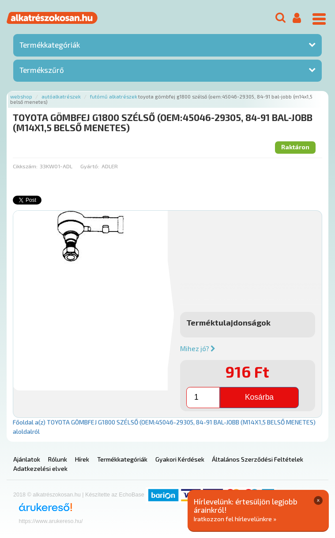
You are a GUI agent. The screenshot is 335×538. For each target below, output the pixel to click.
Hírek (82, 459)
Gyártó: (89, 166)
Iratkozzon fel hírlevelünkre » (235, 519)
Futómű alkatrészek (113, 96)
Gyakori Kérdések (179, 459)
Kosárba (259, 397)
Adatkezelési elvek (40, 468)
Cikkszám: (25, 166)
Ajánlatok (26, 459)
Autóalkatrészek (61, 96)
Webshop (21, 96)
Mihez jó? (197, 348)
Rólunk (57, 459)
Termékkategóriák (49, 44)
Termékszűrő (41, 69)
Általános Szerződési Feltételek (257, 459)
